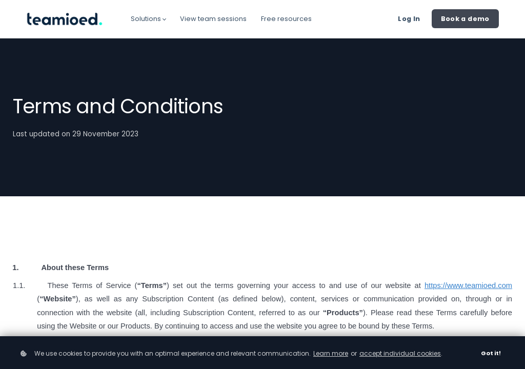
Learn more (330, 353)
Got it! (491, 353)
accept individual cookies (400, 353)
